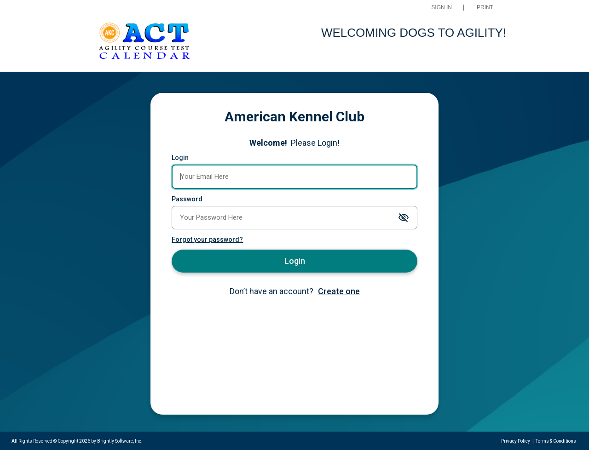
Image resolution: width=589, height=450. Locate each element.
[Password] (294, 217)
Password (187, 199)
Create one (339, 291)
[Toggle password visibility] (403, 218)
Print (485, 8)
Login (180, 157)
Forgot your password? (207, 239)
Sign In (441, 8)
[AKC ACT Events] (144, 42)
